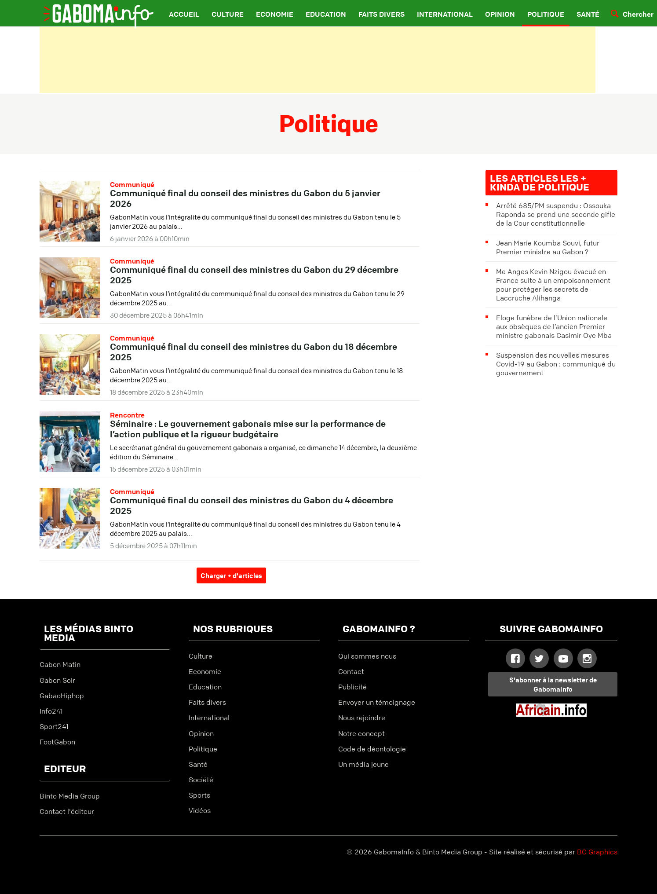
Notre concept (361, 733)
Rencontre (127, 414)
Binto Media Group (70, 795)
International (445, 14)
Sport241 (54, 726)
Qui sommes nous (367, 656)
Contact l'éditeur (67, 811)
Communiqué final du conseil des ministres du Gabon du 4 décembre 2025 (251, 505)
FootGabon (57, 741)
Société (201, 779)
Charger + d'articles (231, 575)
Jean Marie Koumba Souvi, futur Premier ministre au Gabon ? (547, 247)
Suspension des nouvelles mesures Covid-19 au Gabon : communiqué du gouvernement (556, 364)
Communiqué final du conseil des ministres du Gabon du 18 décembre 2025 (253, 352)
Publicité (352, 686)
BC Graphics (597, 851)
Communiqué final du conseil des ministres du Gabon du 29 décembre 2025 (254, 275)
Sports (199, 795)
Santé (588, 14)
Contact (351, 671)
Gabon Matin (60, 664)
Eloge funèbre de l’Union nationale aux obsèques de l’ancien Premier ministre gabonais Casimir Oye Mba (554, 326)
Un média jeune (363, 764)
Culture (228, 14)
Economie (274, 14)
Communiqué (132, 184)
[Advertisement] (318, 60)
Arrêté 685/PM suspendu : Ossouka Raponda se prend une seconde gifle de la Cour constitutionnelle (555, 214)
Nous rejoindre (361, 717)
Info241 (51, 711)
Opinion (500, 14)
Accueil (184, 14)
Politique (545, 14)
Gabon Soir (57, 680)
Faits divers (381, 14)
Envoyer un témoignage (376, 702)
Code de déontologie (372, 748)
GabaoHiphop (62, 695)
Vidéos (200, 810)
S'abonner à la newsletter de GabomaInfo (553, 684)
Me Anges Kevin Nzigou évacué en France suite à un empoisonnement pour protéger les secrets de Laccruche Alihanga (553, 284)
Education (326, 14)
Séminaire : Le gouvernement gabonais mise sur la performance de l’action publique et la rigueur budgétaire (248, 429)
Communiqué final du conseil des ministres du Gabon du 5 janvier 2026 (245, 198)
